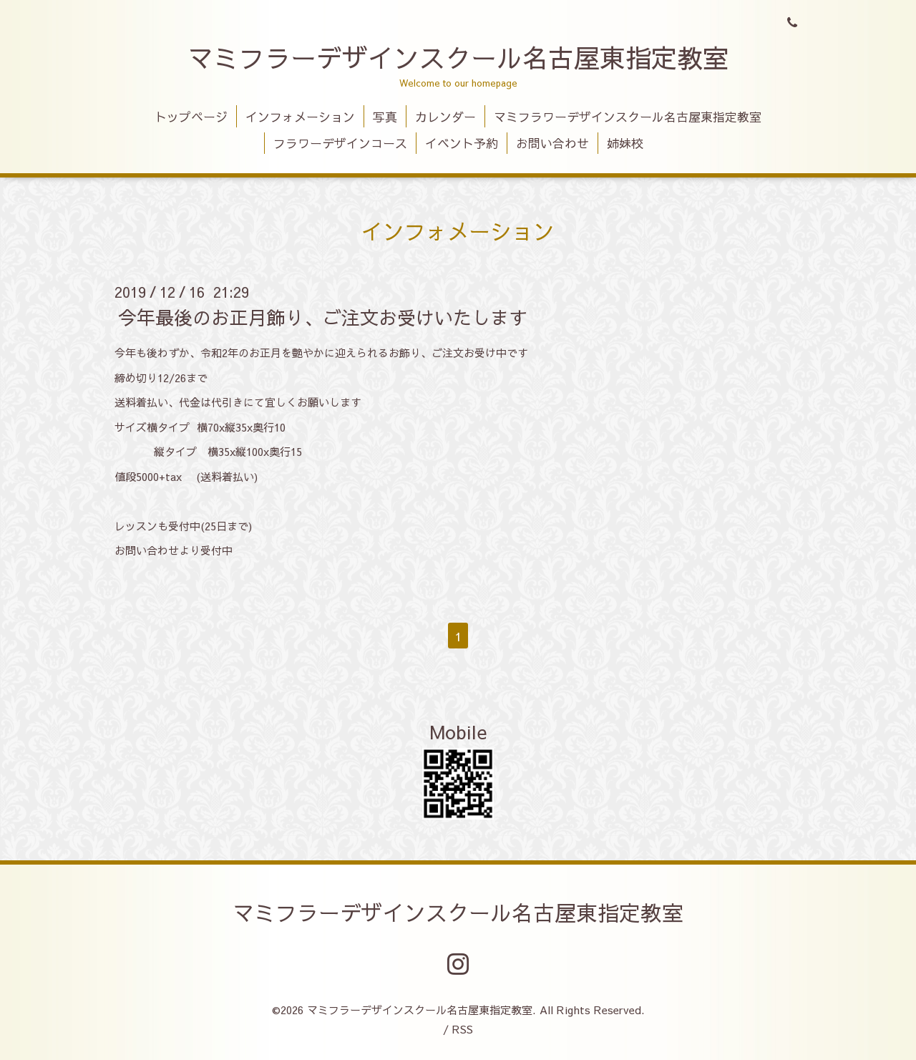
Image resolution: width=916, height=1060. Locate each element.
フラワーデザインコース (340, 143)
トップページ (191, 116)
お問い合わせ (552, 143)
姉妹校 (625, 143)
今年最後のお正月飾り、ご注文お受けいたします (322, 317)
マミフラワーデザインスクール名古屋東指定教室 (627, 116)
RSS (462, 1028)
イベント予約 (461, 143)
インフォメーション (300, 116)
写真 (385, 116)
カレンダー (445, 116)
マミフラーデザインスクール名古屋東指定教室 (458, 57)
